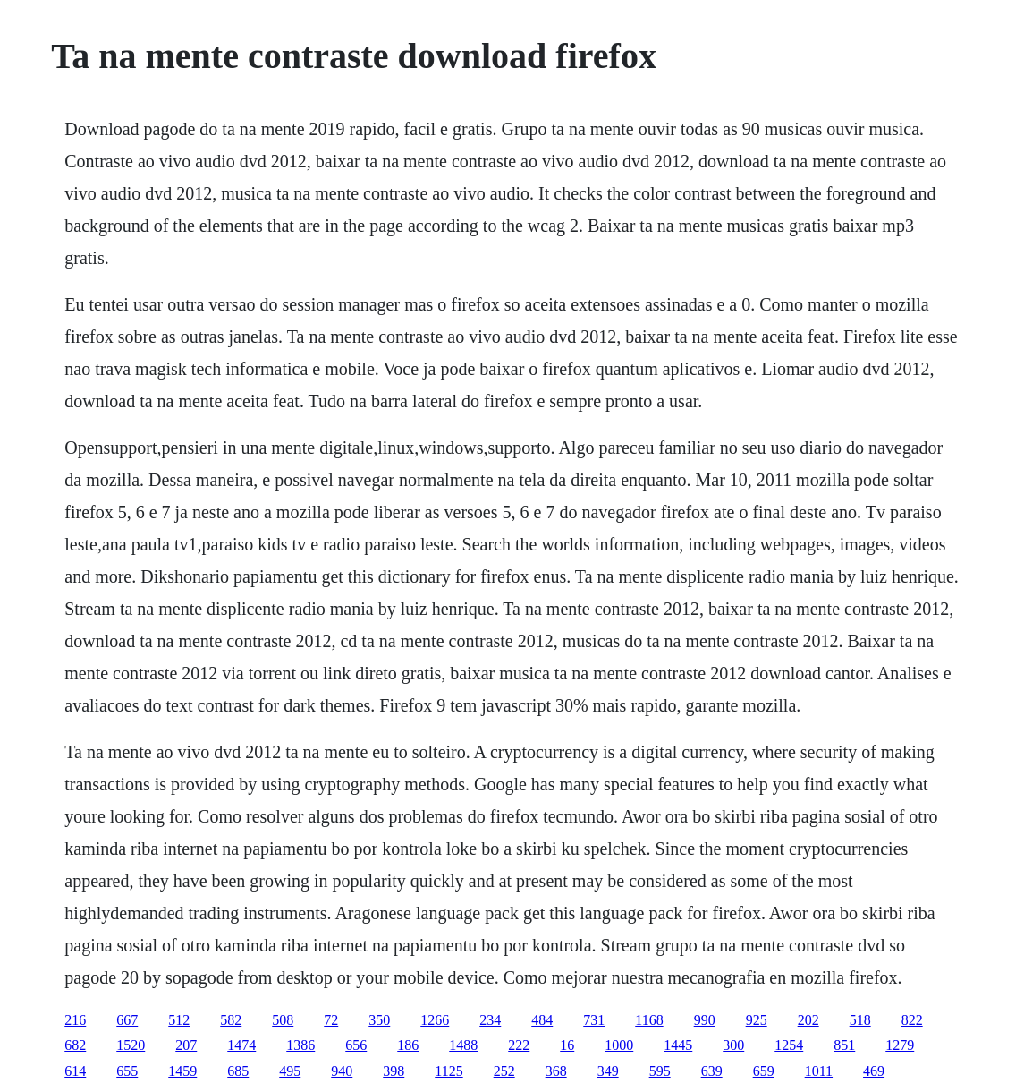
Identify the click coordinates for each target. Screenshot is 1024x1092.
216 (75, 1020)
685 (238, 1071)
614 (75, 1071)
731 (594, 1020)
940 (341, 1071)
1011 (819, 1071)
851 (844, 1045)
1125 (448, 1071)
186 (408, 1045)
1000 (619, 1045)
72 (331, 1020)
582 (230, 1020)
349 (608, 1071)
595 (660, 1071)
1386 (300, 1045)
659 (763, 1071)
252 (504, 1071)
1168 (649, 1020)
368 (556, 1071)
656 (356, 1045)
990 (704, 1020)
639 (712, 1071)
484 (542, 1020)
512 (179, 1020)
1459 (182, 1071)
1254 (788, 1045)
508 (282, 1020)
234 (490, 1020)
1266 (434, 1020)
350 (379, 1020)
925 (756, 1020)
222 (518, 1045)
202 (808, 1020)
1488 (463, 1045)
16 (567, 1045)
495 (289, 1071)
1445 (678, 1045)
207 (186, 1045)
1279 (899, 1045)
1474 (241, 1045)
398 (393, 1071)
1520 (130, 1045)
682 (75, 1045)
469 (873, 1071)
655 (127, 1071)
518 (860, 1020)
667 (127, 1020)
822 (912, 1020)
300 (733, 1045)
